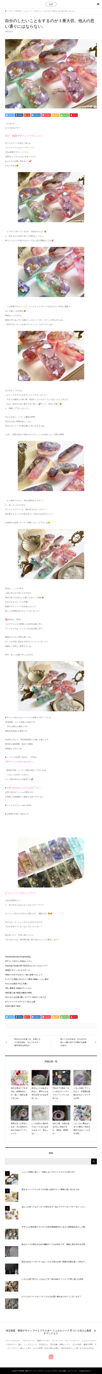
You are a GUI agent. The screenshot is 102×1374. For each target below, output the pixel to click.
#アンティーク (11, 1002)
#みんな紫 (31, 1002)
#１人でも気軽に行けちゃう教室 (18, 979)
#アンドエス (26, 988)
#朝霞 (18, 993)
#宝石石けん (27, 966)
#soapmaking (25, 957)
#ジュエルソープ (40, 966)
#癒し (22, 997)
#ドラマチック (24, 970)
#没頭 (7, 1006)
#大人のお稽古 (11, 984)
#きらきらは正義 (12, 997)
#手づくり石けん (12, 961)
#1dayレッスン (26, 961)
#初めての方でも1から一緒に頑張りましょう (23, 975)
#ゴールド (22, 1002)
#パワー (28, 997)
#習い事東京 (10, 988)
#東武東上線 (10, 993)
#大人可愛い (23, 984)
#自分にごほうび (39, 997)
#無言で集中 (15, 1006)
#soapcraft (17, 966)
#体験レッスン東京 (41, 979)
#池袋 (18, 988)
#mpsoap (9, 966)
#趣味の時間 (26, 993)
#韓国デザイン (11, 970)
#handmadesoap (12, 957)
